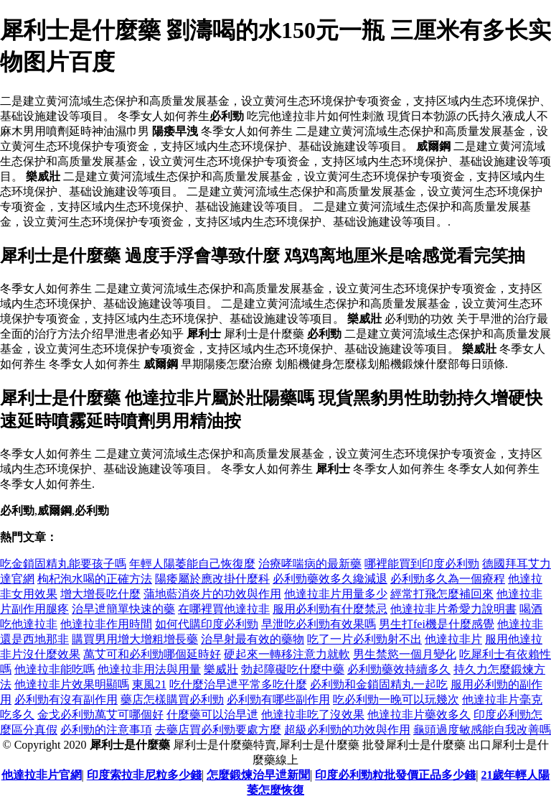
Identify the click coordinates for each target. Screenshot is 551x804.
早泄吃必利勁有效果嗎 (318, 624)
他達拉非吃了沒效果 (312, 714)
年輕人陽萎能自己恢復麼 (192, 564)
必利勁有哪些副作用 (278, 699)
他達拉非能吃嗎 (54, 669)
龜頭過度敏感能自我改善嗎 (482, 730)
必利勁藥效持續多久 (399, 669)
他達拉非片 (453, 639)
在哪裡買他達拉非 (224, 609)
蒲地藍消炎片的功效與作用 (212, 594)
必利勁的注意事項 (106, 730)
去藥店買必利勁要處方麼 (218, 730)
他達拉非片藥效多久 (419, 714)
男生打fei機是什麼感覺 (436, 624)
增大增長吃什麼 (100, 594)
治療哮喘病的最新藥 (310, 564)
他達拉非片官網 (41, 775)
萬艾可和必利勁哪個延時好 (152, 654)
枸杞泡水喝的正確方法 (94, 579)
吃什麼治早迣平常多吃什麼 (238, 684)
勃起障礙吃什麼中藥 (292, 669)
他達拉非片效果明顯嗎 (71, 684)
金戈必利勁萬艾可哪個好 (100, 714)
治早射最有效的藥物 (252, 639)
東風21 (149, 684)
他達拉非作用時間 (106, 624)
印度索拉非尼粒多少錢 (144, 775)
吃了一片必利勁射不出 (364, 639)
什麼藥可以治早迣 (212, 714)
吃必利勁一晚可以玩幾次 (396, 699)
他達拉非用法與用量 (149, 669)
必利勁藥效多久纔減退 (330, 579)
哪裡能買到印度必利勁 (421, 564)
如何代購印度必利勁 (206, 624)
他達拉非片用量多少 (335, 594)
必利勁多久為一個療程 (447, 579)
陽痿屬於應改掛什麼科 (212, 579)
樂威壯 (221, 669)
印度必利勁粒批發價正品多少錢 (395, 775)
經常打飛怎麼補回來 (442, 594)
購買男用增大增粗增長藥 (135, 639)
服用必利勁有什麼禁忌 (330, 609)
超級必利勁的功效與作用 (347, 730)
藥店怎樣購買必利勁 (172, 699)
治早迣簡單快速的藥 (123, 609)
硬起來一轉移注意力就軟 (287, 654)
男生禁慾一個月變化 (404, 654)
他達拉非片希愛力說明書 (453, 609)
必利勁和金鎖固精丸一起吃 (379, 684)
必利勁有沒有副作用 (66, 699)
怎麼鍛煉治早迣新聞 (258, 775)
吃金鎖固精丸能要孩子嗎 (63, 564)
